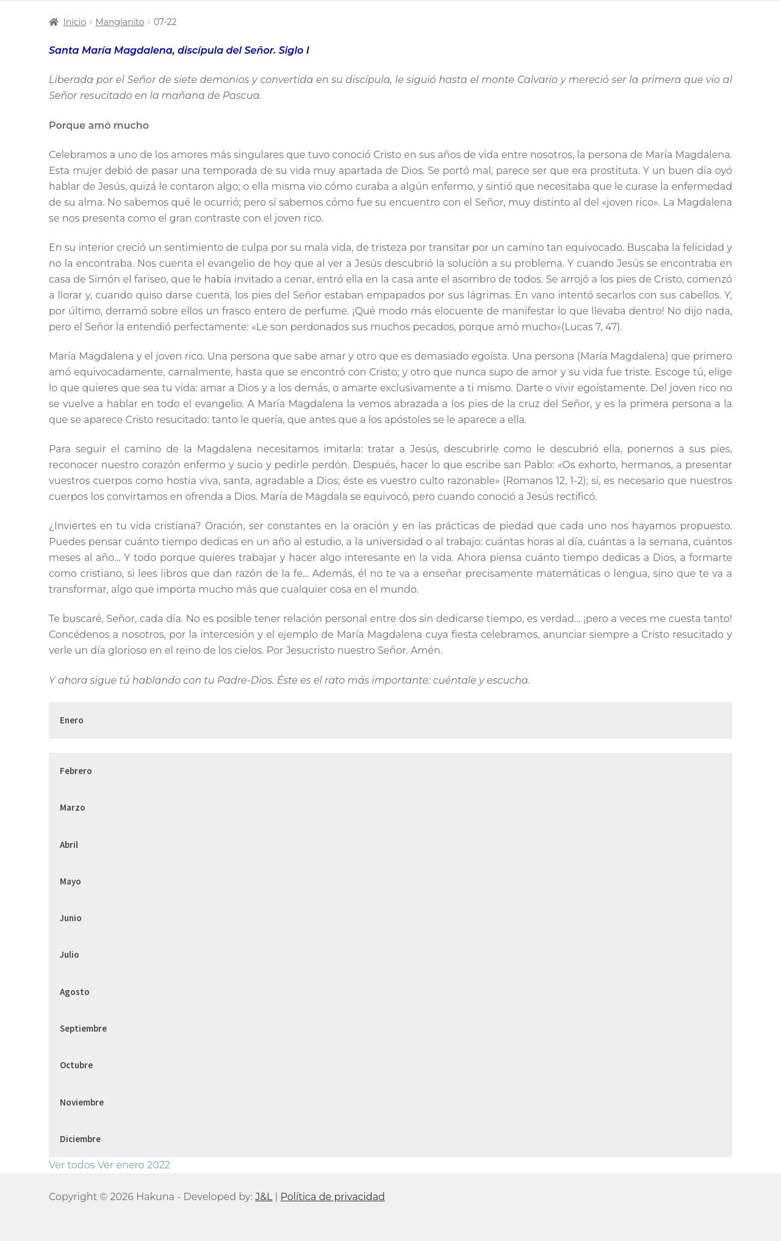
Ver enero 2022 (134, 1165)
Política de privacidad (332, 1197)
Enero (72, 720)
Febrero (76, 770)
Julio (69, 954)
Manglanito (119, 21)
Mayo (70, 881)
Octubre (76, 1065)
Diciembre (80, 1139)
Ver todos (72, 1165)
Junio (71, 918)
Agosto (75, 991)
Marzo (72, 807)
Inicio (75, 21)
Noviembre (82, 1102)
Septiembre (83, 1028)
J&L (263, 1197)
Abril (69, 844)
